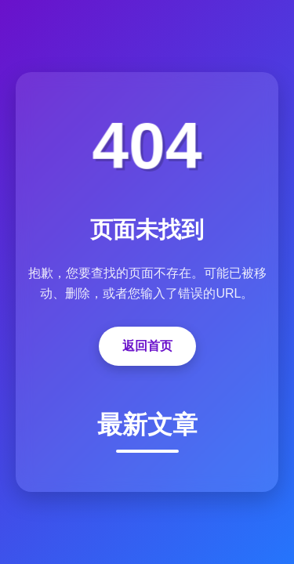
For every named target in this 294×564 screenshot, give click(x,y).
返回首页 (147, 345)
